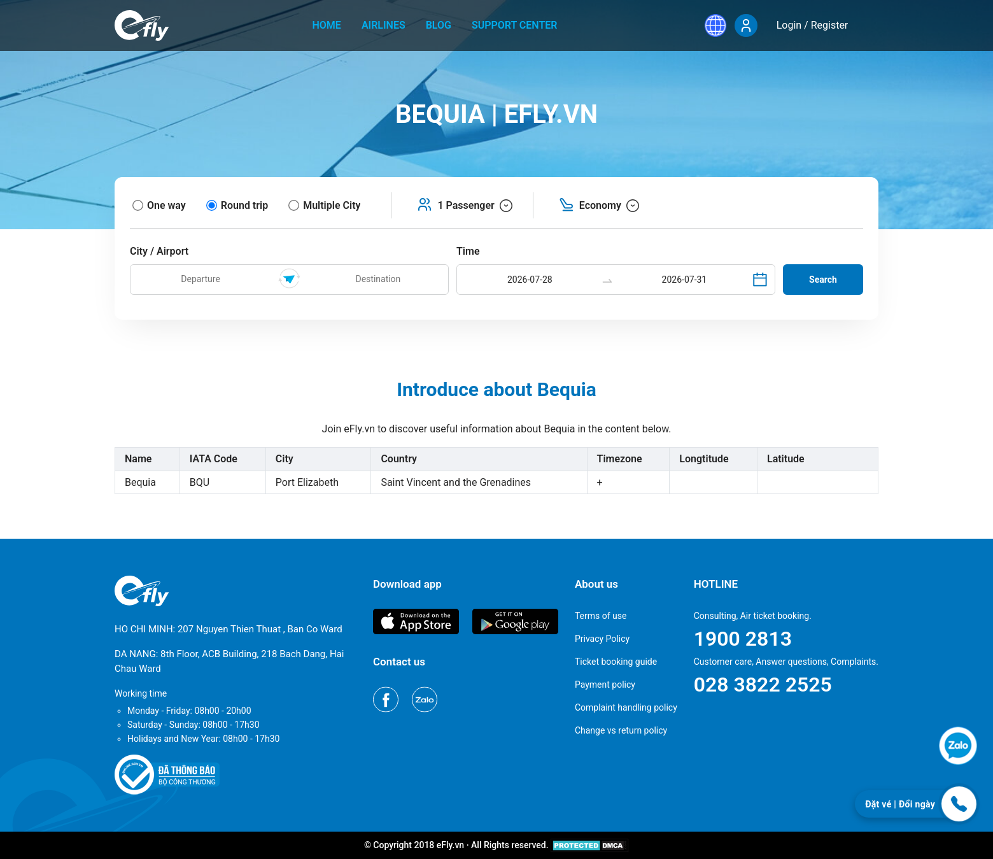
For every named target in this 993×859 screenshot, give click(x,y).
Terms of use (601, 616)
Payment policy (605, 684)
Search (823, 279)
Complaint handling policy (626, 707)
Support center (515, 25)
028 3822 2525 (763, 684)
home (327, 25)
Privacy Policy (602, 639)
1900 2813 (743, 639)
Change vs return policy (621, 730)
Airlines (383, 25)
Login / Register (813, 25)
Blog (438, 25)
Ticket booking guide (616, 662)
